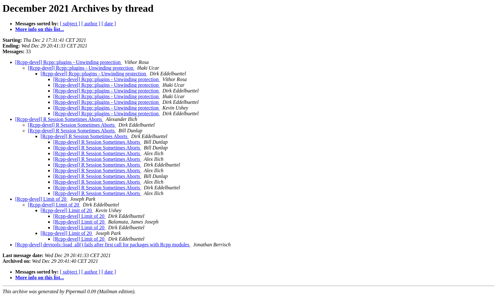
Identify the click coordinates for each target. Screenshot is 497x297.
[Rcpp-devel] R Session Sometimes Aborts (59, 119)
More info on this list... (39, 29)
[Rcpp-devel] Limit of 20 (41, 199)
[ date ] (108, 23)
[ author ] (90, 23)
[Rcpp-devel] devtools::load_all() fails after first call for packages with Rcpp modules (102, 244)
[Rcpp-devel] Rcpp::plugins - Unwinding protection (68, 62)
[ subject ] (70, 23)
